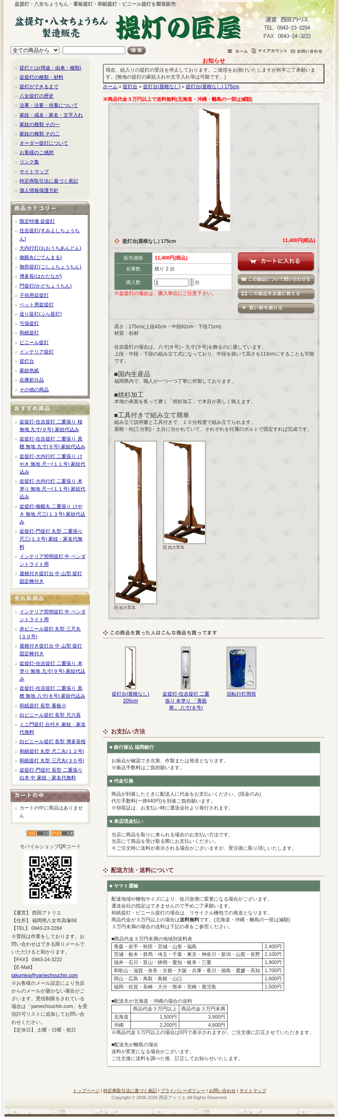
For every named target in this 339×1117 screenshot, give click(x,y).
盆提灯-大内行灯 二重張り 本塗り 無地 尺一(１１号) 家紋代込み (52, 489)
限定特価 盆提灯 (37, 221)
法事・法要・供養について (49, 105)
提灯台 (27, 361)
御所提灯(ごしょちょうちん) (50, 267)
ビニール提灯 (34, 342)
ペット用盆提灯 (37, 305)
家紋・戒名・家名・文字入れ (51, 115)
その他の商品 (34, 390)
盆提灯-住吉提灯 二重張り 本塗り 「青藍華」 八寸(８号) (186, 701)
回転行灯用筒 (241, 694)
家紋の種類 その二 (40, 134)
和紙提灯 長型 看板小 (43, 706)
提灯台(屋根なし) (161, 86)
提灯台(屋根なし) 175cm (212, 86)
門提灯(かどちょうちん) (46, 286)
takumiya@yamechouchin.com (44, 975)
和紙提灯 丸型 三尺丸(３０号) (52, 761)
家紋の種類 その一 (40, 124)
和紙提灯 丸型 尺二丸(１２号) (52, 751)
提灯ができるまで (39, 86)
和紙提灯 (29, 333)
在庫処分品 (32, 380)
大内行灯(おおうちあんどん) (50, 248)
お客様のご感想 (37, 152)
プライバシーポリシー (183, 1090)
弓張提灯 (29, 323)
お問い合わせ (222, 1090)
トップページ (86, 1090)
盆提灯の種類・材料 (41, 77)
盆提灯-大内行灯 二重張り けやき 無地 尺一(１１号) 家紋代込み (52, 464)
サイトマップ (34, 172)
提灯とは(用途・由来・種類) (50, 68)
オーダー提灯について (44, 143)
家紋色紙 (29, 370)
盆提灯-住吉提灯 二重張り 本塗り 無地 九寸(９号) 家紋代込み (52, 671)
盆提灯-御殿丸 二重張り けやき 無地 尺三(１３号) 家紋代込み (52, 514)
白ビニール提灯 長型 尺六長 (50, 715)
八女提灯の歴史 (37, 96)
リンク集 (29, 162)
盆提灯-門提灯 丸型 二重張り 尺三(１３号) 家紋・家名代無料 (51, 539)
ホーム (110, 86)
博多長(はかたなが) (41, 276)
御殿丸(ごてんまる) (41, 257)
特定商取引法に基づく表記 (49, 181)
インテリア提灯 (37, 352)
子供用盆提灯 (34, 295)
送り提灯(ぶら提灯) (41, 314)
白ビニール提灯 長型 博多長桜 (53, 741)
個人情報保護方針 (39, 190)
